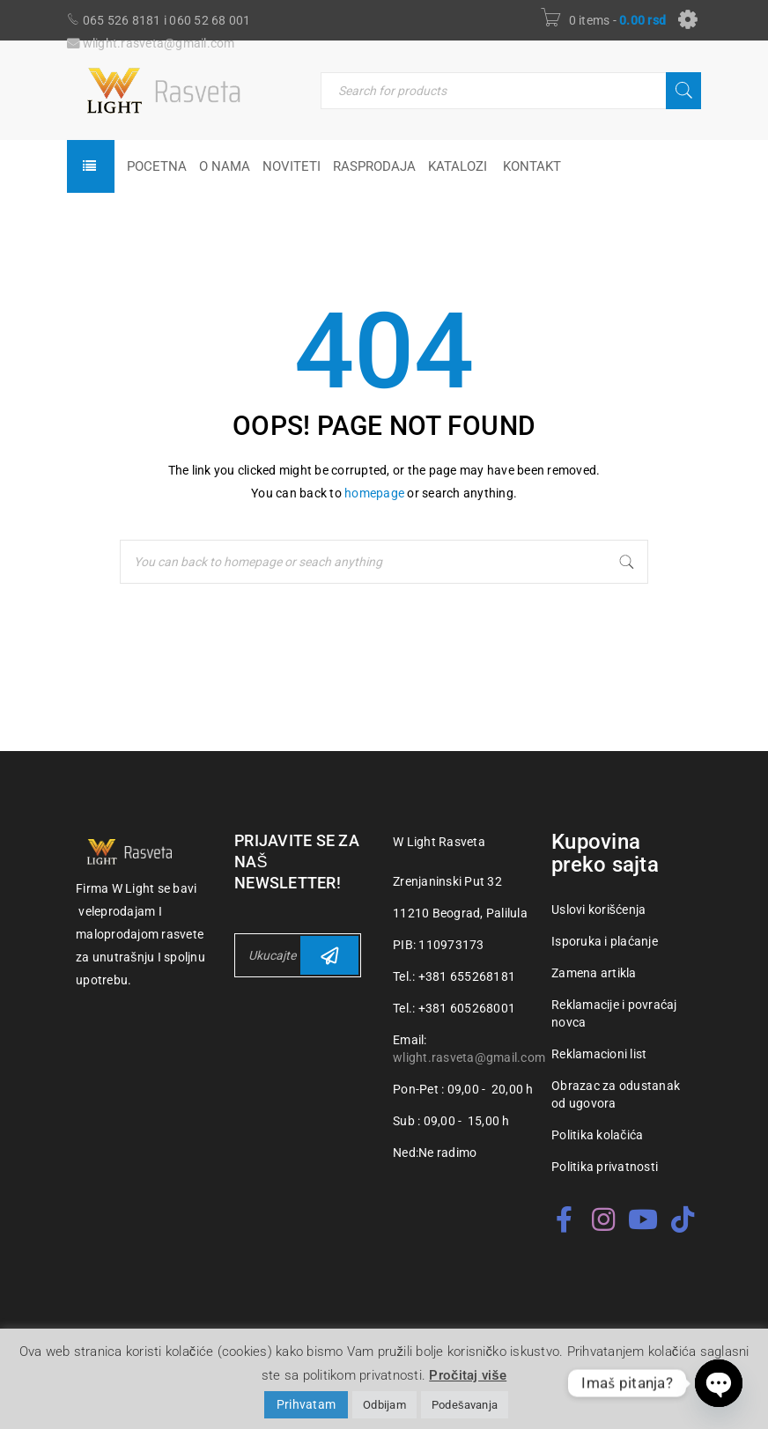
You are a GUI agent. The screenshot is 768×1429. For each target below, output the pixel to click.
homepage (374, 493)
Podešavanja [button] (465, 1404)
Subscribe (329, 956)
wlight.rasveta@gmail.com (469, 1057)
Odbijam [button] (384, 1404)
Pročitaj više (467, 1375)
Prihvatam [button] (306, 1404)
